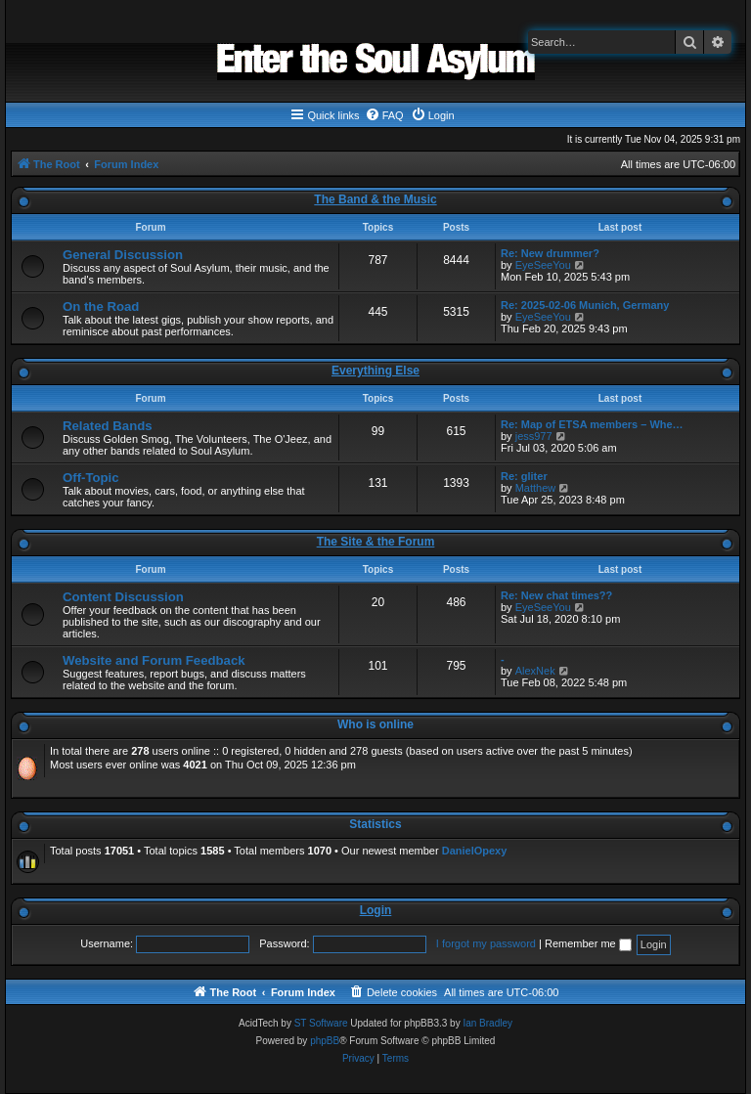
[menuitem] (384, 115)
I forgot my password (486, 943)
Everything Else (375, 370)
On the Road (101, 306)
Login (376, 910)
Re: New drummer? (550, 253)
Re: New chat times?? (556, 595)
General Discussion (123, 254)
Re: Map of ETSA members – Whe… (592, 424)
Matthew (535, 488)
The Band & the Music (375, 199)
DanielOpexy (475, 850)
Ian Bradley (487, 1023)
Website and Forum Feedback (154, 660)
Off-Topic (91, 477)
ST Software (321, 1023)
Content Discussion (123, 597)
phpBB (324, 1040)
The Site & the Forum (376, 541)
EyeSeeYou (543, 265)
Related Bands (108, 425)
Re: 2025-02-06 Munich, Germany (585, 305)
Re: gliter (524, 476)
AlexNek (535, 671)
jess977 (533, 436)
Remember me (588, 943)
